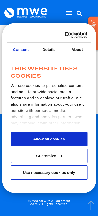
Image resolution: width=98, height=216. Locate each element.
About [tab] (77, 49)
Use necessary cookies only (49, 172)
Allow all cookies (49, 139)
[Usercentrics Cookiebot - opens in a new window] (66, 35)
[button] (69, 13)
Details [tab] (49, 49)
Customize (49, 156)
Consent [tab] (21, 49)
